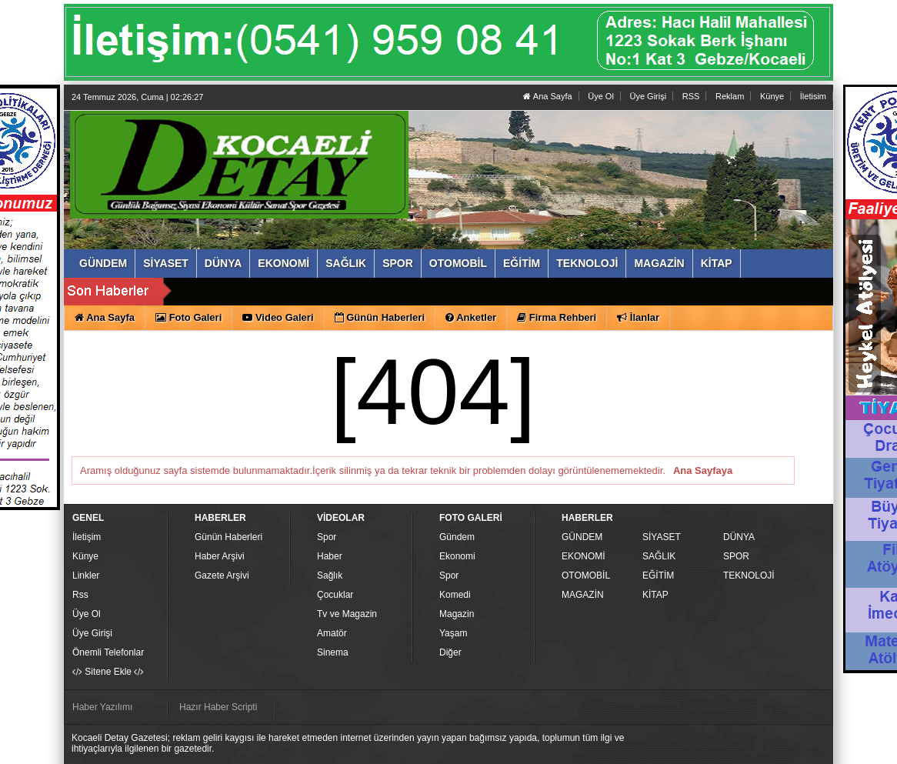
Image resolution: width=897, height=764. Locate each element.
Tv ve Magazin (347, 614)
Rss (80, 594)
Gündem (457, 537)
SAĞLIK (658, 556)
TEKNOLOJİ (749, 575)
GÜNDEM (582, 537)
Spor (326, 537)
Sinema (332, 652)
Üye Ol (601, 96)
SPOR (736, 556)
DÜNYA (739, 537)
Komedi (455, 594)
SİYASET (661, 537)
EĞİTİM (658, 575)
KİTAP (655, 594)
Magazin (456, 614)
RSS (691, 96)
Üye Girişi (647, 96)
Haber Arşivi (220, 556)
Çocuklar (335, 594)
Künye (772, 96)
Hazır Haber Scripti (218, 707)
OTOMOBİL (586, 575)
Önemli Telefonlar (108, 652)
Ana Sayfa (547, 96)
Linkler (85, 575)
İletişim (86, 537)
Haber (329, 556)
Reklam (729, 96)
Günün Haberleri (228, 537)
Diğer (450, 652)
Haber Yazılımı (102, 707)
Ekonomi (457, 556)
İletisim (813, 96)
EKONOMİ (583, 556)
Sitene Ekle (108, 671)
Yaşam (453, 633)
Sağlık (329, 575)
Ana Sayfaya (702, 470)
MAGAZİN (583, 594)
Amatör (332, 633)
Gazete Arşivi (222, 575)
